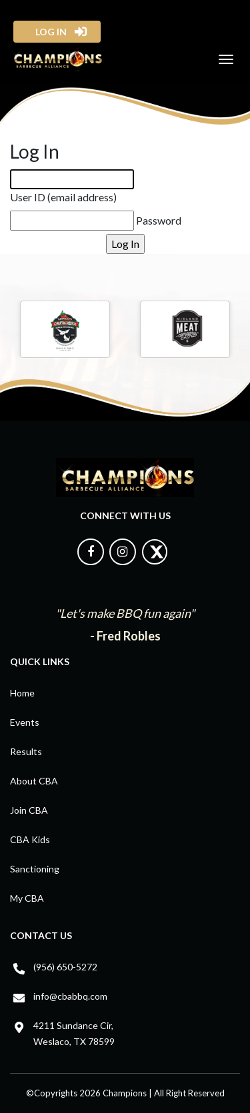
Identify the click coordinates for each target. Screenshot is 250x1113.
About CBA (34, 780)
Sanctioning (34, 868)
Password (158, 220)
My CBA (27, 898)
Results (26, 751)
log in (47, 31)
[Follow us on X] (154, 561)
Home (22, 692)
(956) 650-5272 (65, 966)
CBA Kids (30, 839)
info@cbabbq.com (70, 996)
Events (24, 722)
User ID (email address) (63, 197)
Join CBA (29, 810)
